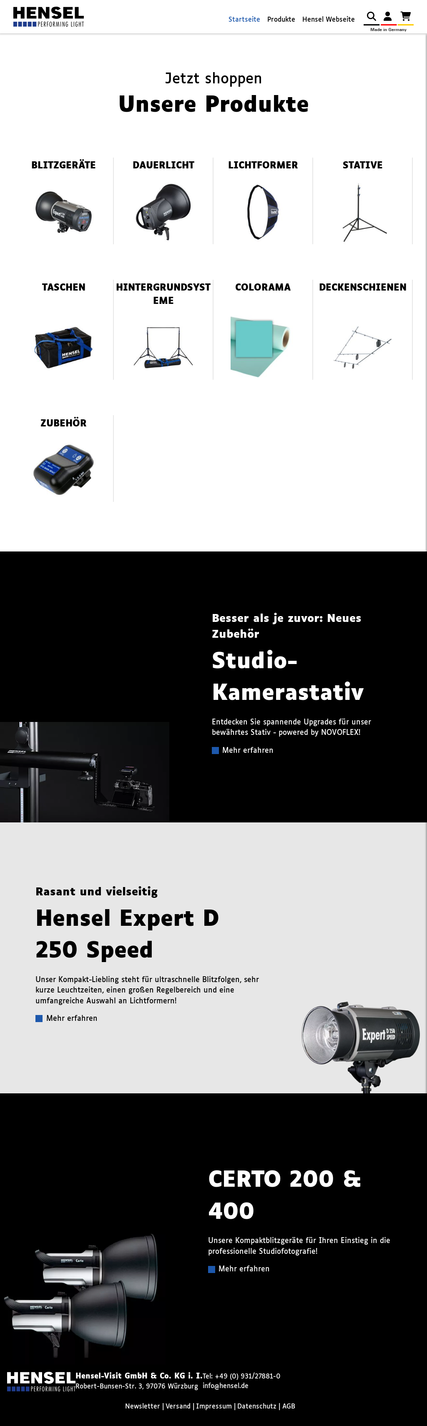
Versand (178, 1406)
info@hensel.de (226, 1386)
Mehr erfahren (248, 750)
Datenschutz (256, 1406)
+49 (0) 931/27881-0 (248, 1376)
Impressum (214, 1406)
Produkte (281, 20)
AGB (288, 1406)
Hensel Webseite (328, 20)
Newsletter (142, 1406)
